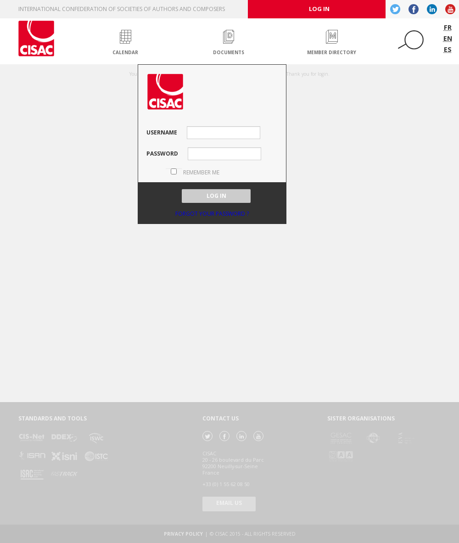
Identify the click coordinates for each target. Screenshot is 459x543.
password (162, 153)
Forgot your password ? (212, 214)
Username (161, 132)
